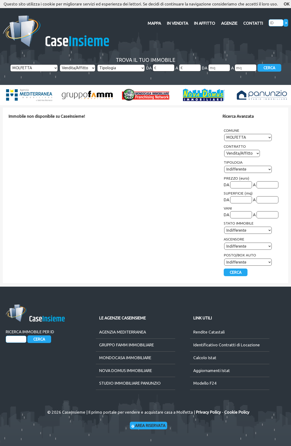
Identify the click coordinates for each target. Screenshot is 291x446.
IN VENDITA (177, 23)
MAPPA (154, 23)
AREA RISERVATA (148, 425)
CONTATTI (253, 23)
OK (286, 4)
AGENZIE (229, 23)
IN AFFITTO (204, 23)
